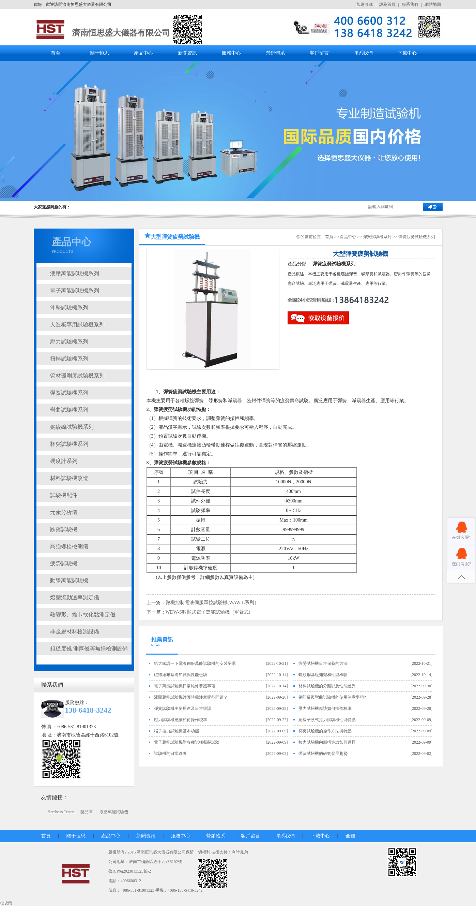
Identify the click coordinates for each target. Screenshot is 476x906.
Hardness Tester (61, 811)
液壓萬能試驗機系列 (74, 273)
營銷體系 (275, 53)
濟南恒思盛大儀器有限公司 (121, 32)
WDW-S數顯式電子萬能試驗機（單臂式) (208, 612)
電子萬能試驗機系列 (74, 290)
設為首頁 (387, 4)
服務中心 (231, 53)
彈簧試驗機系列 (69, 393)
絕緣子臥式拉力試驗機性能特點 (327, 719)
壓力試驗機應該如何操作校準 (325, 708)
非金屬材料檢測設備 (74, 631)
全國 (350, 835)
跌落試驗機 (63, 529)
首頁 (55, 53)
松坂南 (6, 903)
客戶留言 (319, 53)
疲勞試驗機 (63, 563)
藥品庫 (86, 811)
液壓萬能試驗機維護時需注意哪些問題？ (191, 697)
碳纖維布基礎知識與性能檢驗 (180, 674)
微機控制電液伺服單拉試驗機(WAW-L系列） (212, 602)
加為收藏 (364, 4)
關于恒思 (99, 53)
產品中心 (143, 53)
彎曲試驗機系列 (69, 410)
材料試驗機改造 (69, 478)
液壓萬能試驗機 (113, 811)
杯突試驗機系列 (69, 444)
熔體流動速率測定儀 (74, 597)
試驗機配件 (63, 495)
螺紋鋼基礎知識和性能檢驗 (323, 674)
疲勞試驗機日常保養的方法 (323, 663)
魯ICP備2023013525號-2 (129, 871)
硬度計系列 (63, 461)
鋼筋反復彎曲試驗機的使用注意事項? (332, 697)
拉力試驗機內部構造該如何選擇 (327, 742)
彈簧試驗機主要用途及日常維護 (182, 708)
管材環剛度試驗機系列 (77, 376)
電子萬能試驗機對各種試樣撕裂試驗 (186, 742)
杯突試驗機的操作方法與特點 (325, 731)
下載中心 (407, 53)
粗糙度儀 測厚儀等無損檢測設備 (89, 649)
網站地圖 (433, 4)
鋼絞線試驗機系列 (72, 427)
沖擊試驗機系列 (69, 307)
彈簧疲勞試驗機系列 (416, 236)
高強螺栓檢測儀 (69, 546)
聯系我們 (410, 4)
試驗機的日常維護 (170, 753)
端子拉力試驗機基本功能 (176, 731)
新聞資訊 (187, 53)
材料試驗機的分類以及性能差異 (327, 686)
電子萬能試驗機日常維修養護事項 (184, 686)
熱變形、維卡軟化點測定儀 (83, 614)
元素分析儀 (63, 512)
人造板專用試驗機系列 (77, 324)
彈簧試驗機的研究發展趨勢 (323, 753)
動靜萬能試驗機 (69, 580)
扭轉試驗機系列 (69, 359)
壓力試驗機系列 (69, 342)
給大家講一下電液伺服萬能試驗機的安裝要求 (195, 663)
